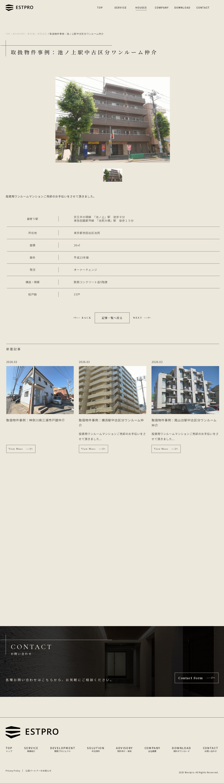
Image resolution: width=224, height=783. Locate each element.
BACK (86, 317)
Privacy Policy (13, 771)
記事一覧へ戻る (112, 318)
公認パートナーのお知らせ (38, 771)
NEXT (137, 317)
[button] (113, 175)
